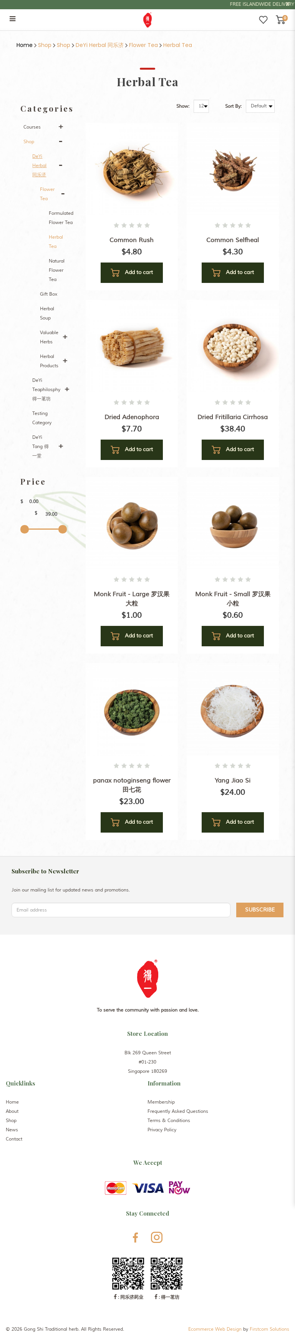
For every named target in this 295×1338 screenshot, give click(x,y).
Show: (182, 106)
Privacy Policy (162, 1130)
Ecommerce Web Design (215, 1329)
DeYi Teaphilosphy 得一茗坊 (46, 390)
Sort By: (233, 106)
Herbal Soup (47, 313)
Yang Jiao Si (232, 780)
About (12, 1111)
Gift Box (48, 294)
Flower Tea (143, 45)
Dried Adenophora (131, 417)
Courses (32, 127)
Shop (44, 45)
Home (25, 45)
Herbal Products (49, 361)
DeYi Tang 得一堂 (40, 447)
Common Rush (131, 240)
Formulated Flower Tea (61, 218)
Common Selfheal (232, 240)
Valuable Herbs (49, 337)
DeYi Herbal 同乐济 (100, 45)
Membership (161, 1102)
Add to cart (132, 273)
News (12, 1130)
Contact (14, 1139)
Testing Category (41, 418)
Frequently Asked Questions (178, 1111)
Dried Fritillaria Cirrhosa (232, 417)
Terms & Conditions (169, 1121)
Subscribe (260, 909)
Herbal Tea (177, 45)
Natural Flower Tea (57, 270)
